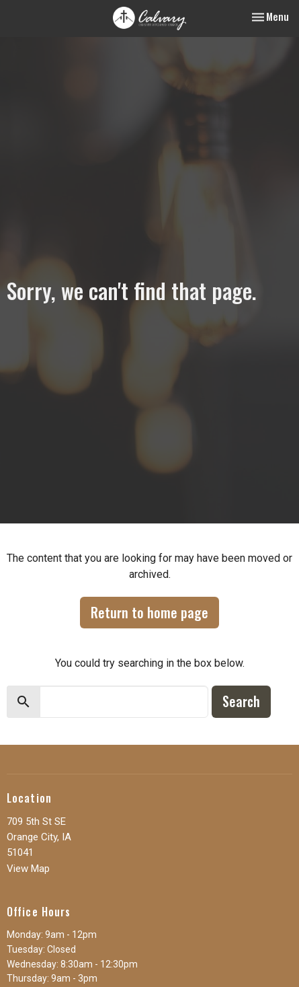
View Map (28, 869)
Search (241, 701)
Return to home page (149, 612)
